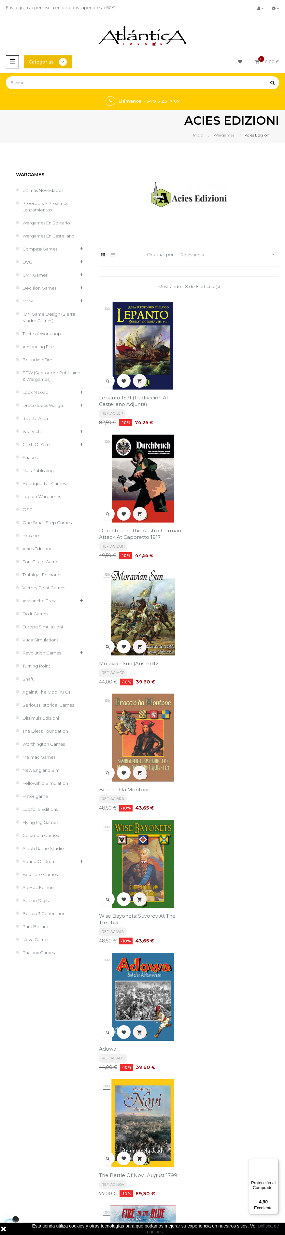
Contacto (156, 1126)
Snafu (28, 679)
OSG (27, 509)
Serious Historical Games (48, 705)
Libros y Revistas (19, 1176)
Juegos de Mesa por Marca (31, 1153)
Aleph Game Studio (43, 848)
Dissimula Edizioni (40, 718)
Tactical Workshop (41, 333)
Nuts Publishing (38, 470)
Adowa (200, 655)
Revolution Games (41, 652)
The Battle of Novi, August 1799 (138, 786)
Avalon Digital (36, 900)
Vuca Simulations (40, 639)
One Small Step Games (47, 522)
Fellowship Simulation (45, 783)
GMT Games (35, 275)
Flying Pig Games (40, 822)
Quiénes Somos (162, 1115)
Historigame (35, 796)
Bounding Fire (37, 359)
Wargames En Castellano (48, 235)
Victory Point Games (43, 587)
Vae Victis (32, 431)
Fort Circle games (41, 561)
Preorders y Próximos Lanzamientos (45, 206)
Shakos (29, 457)
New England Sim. (41, 770)
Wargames (30, 175)
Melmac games (38, 757)
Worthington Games (43, 744)
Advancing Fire (38, 346)
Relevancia (229, 254)
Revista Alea (35, 418)
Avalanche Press (39, 600)
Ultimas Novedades (42, 190)
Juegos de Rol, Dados (25, 1165)
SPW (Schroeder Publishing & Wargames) (51, 376)
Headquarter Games (44, 483)
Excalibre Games (40, 874)
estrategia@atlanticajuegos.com (37, 1122)
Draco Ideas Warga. (43, 405)
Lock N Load (35, 392)
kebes (119, 1209)
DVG (27, 262)
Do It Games (35, 613)
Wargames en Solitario (46, 222)
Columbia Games (40, 835)
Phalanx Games (38, 952)
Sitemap (12, 1187)
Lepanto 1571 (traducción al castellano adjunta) (133, 400)
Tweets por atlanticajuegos (174, 1151)
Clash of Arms (36, 444)
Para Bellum (35, 926)
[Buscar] (142, 82)
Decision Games (39, 288)
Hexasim (31, 535)
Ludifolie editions (40, 809)
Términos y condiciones (170, 1086)
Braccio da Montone (217, 529)
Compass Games (39, 248)
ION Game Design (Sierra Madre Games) (48, 317)
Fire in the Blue (211, 786)
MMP (27, 301)
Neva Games (35, 939)
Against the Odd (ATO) (46, 692)
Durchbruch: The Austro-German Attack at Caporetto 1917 (233, 400)
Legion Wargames (41, 496)
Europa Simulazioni (42, 626)
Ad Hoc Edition (38, 887)
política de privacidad (57, 1034)
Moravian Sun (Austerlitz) (129, 529)
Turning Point (36, 665)
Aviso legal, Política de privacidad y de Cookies (186, 1101)
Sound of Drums (39, 861)
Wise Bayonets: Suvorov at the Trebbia (137, 658)
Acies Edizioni (36, 548)
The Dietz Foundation (45, 731)
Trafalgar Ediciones (42, 574)
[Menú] (274, 1163)
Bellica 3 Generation (43, 913)
